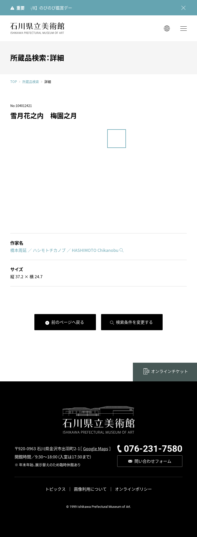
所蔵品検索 (30, 81)
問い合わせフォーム (152, 461)
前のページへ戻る (67, 322)
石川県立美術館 (37, 28)
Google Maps (95, 448)
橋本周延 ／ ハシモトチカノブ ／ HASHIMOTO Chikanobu (64, 250)
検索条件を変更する (134, 322)
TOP (13, 81)
